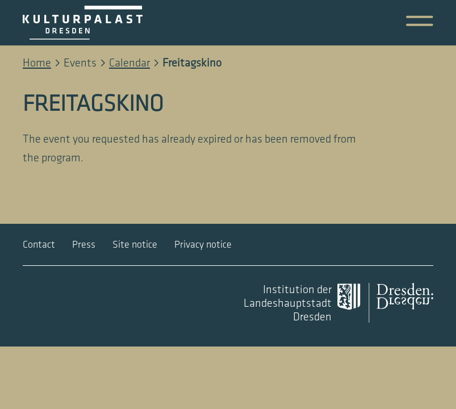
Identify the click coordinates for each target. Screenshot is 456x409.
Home (37, 63)
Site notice (134, 245)
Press (83, 245)
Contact (39, 245)
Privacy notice (203, 245)
